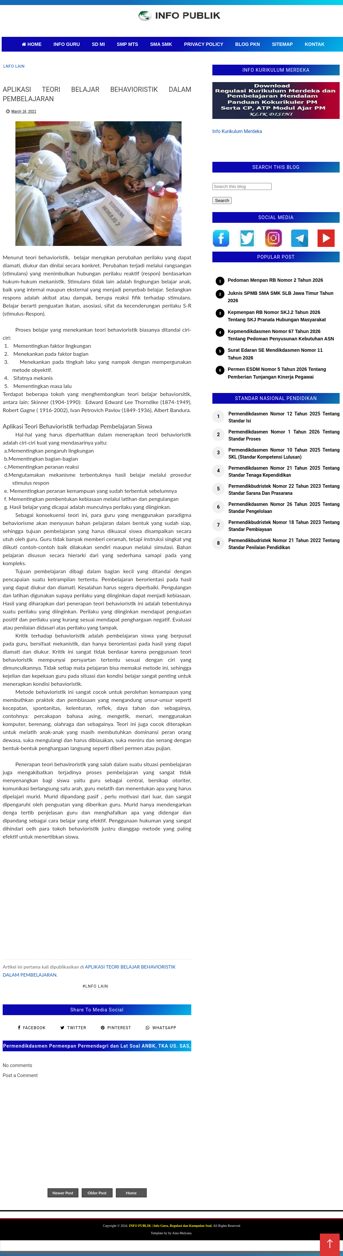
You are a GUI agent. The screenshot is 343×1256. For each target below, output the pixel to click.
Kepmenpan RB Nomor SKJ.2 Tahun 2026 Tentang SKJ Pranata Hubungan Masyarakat (277, 316)
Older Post (97, 1192)
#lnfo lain (95, 986)
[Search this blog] (242, 186)
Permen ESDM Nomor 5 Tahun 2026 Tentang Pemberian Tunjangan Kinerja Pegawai (277, 373)
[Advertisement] (97, 895)
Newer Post (62, 1192)
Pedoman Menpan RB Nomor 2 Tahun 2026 (275, 280)
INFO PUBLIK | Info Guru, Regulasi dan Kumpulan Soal (170, 1226)
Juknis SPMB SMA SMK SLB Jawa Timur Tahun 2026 (281, 296)
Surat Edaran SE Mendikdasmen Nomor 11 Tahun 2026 (275, 353)
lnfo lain (14, 66)
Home (131, 1192)
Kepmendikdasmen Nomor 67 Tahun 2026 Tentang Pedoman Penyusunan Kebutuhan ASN (281, 335)
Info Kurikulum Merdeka (237, 131)
